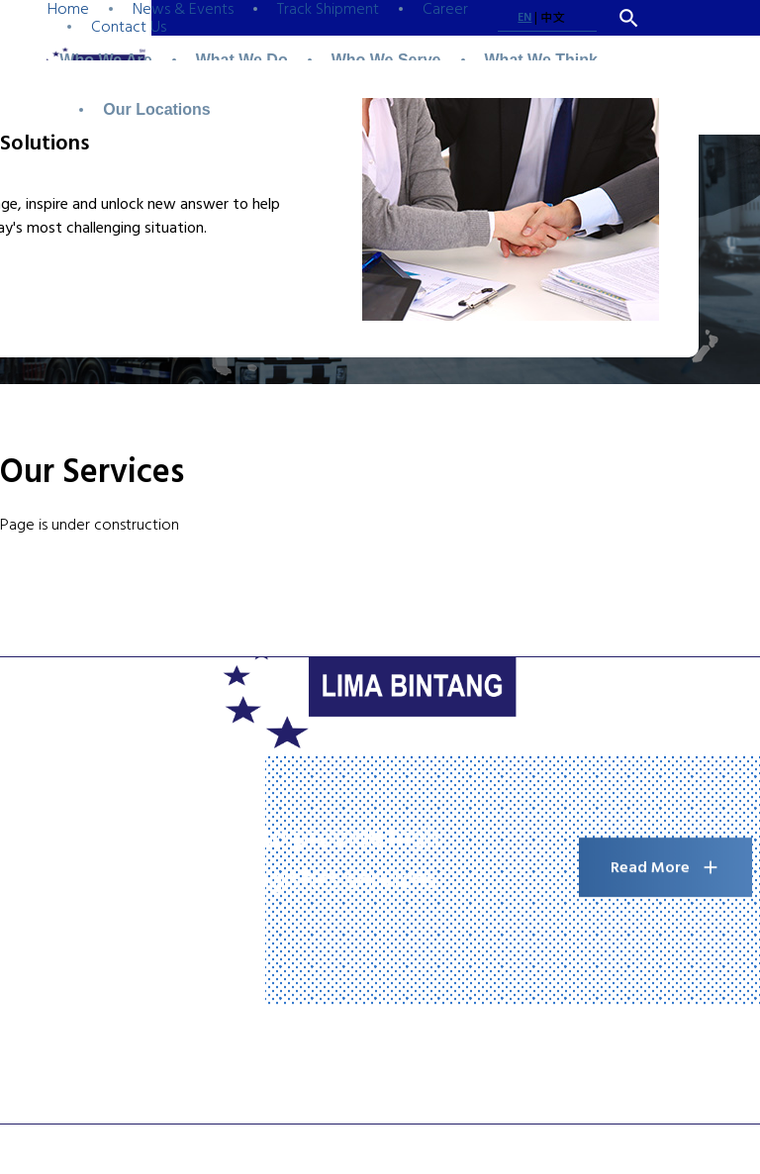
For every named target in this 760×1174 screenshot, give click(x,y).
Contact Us (128, 27)
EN (524, 17)
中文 (552, 18)
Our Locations (156, 109)
